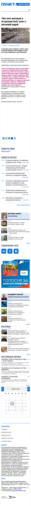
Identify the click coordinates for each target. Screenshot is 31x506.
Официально (6, 435)
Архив (28, 243)
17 (5, 407)
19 (12, 407)
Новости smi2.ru (5, 151)
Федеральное (6, 432)
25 (9, 410)
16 (25, 403)
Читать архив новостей (23, 205)
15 (22, 403)
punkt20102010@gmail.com (18, 490)
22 (22, 407)
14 (19, 403)
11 (9, 403)
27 (15, 410)
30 (25, 410)
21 (19, 407)
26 (12, 410)
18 (9, 407)
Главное (4, 429)
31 (5, 413)
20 (15, 407)
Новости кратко (7, 438)
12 (12, 403)
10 (5, 403)
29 (22, 410)
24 (5, 410)
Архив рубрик (6, 441)
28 (19, 410)
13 (15, 403)
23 (25, 407)
